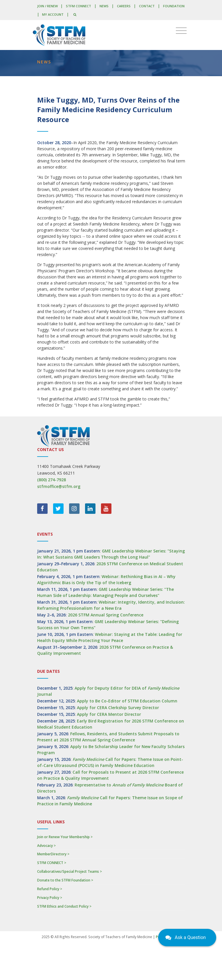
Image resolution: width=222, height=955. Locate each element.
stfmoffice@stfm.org (58, 486)
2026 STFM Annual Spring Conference (105, 615)
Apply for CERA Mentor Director (109, 714)
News (104, 6)
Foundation (174, 6)
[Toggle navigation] (181, 31)
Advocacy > (46, 845)
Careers (124, 6)
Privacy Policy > (49, 897)
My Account (53, 14)
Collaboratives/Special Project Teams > (69, 871)
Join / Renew (47, 6)
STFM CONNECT (78, 6)
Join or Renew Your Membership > (65, 836)
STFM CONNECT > (51, 862)
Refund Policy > (49, 888)
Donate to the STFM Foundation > (65, 880)
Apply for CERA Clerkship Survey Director (118, 707)
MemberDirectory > (53, 854)
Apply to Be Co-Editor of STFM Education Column (127, 701)
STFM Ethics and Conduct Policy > (64, 906)
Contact (147, 6)
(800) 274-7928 (51, 479)
